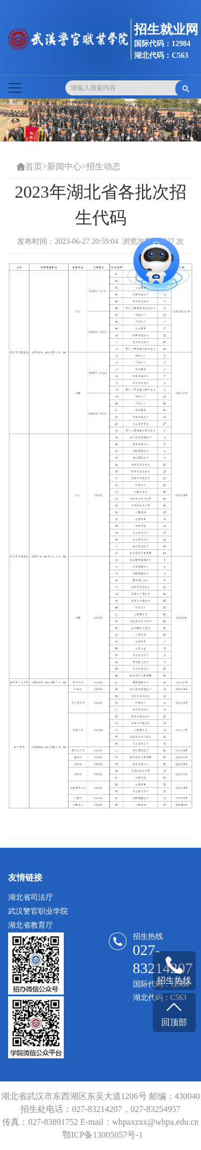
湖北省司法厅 (30, 897)
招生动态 (103, 166)
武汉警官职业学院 (38, 911)
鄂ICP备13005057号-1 (102, 1134)
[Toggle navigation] (15, 88)
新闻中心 (64, 166)
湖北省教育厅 (30, 925)
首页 (33, 166)
